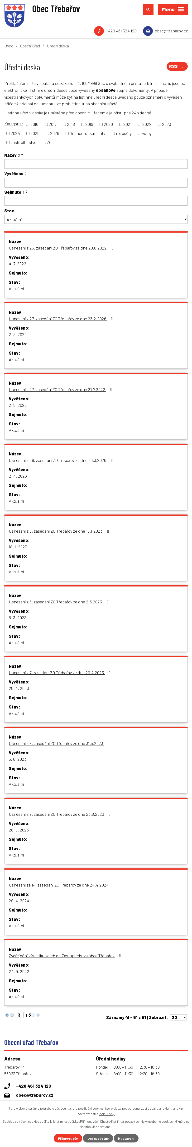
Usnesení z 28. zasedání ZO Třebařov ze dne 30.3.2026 (62, 460)
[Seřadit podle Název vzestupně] (22, 154)
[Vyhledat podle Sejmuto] (96, 201)
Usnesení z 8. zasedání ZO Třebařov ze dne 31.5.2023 (60, 743)
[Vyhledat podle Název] (96, 164)
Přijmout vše (68, 1138)
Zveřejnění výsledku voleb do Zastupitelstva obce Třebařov (66, 955)
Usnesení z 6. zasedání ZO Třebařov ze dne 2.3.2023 (59, 601)
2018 (71, 124)
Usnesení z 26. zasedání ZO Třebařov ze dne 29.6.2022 (62, 247)
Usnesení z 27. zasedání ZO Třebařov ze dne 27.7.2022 (61, 389)
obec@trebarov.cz (171, 30)
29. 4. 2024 (19, 900)
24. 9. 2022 (19, 971)
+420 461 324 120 (121, 30)
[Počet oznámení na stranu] (178, 1017)
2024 (15, 133)
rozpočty (124, 133)
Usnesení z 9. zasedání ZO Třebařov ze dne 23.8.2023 (61, 814)
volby (147, 133)
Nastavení (126, 1138)
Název (12, 155)
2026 (54, 133)
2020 (108, 124)
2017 (52, 124)
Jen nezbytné (98, 1138)
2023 (166, 124)
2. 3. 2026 (18, 334)
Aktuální (16, 288)
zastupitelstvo (23, 142)
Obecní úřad (30, 45)
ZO (49, 142)
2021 (127, 124)
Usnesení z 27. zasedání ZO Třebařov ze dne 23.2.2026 (62, 318)
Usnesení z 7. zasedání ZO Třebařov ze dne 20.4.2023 (60, 672)
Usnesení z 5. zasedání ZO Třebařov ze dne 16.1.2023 (60, 531)
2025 (34, 133)
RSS (177, 66)
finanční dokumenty (87, 133)
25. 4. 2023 (19, 688)
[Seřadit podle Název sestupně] (22, 156)
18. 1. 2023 (18, 546)
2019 (89, 124)
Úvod (8, 45)
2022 (147, 124)
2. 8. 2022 (18, 405)
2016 (34, 124)
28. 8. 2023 (19, 829)
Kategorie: (13, 123)
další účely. (107, 1113)
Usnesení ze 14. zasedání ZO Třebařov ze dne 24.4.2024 (59, 884)
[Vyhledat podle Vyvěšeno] (96, 183)
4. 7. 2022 (17, 263)
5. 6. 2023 (17, 759)
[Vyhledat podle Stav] (96, 219)
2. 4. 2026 (18, 476)
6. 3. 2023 (17, 617)
